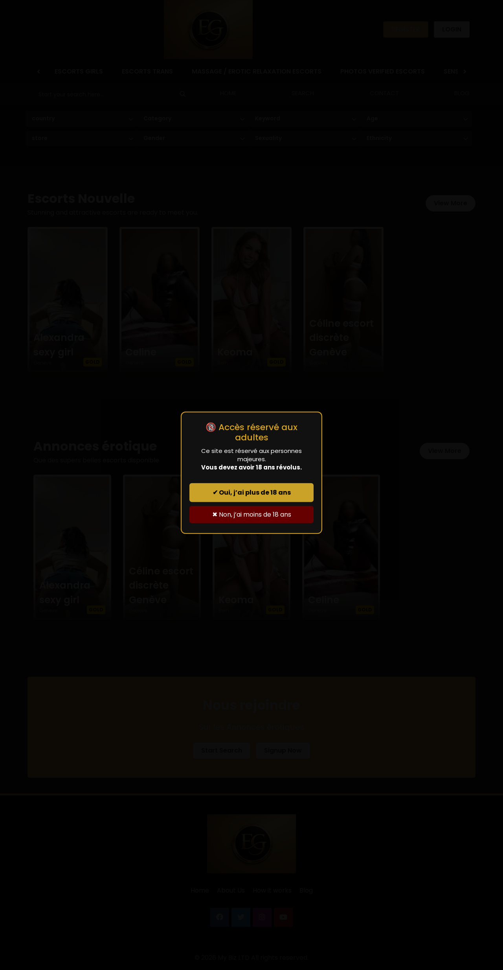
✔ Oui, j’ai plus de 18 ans (252, 492)
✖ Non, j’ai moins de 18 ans (251, 514)
